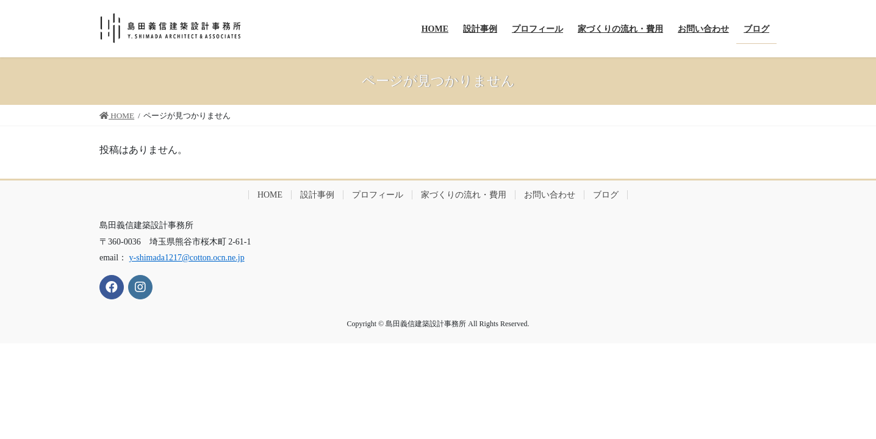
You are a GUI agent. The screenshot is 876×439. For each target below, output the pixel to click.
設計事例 (317, 194)
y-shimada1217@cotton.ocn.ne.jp (187, 257)
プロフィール (377, 194)
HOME (269, 194)
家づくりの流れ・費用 (463, 194)
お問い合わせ (549, 194)
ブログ (606, 194)
